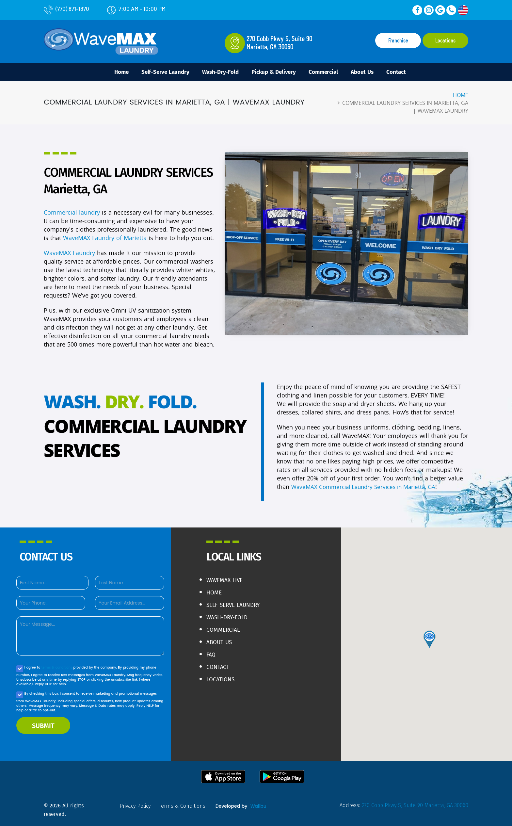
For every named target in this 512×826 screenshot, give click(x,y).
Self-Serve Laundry (159, 71)
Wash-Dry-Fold (217, 71)
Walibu (260, 806)
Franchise (398, 41)
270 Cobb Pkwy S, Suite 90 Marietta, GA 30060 (414, 805)
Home (113, 71)
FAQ (211, 654)
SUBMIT (43, 726)
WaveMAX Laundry (69, 253)
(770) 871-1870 (66, 9)
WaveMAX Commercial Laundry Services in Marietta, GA (368, 495)
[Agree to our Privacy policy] (19, 669)
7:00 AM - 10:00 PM (136, 9)
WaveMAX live (225, 580)
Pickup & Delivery (273, 71)
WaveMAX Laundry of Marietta (105, 238)
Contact (404, 71)
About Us (368, 71)
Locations (445, 41)
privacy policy (136, 806)
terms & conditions (57, 668)
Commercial (326, 71)
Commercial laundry (72, 213)
